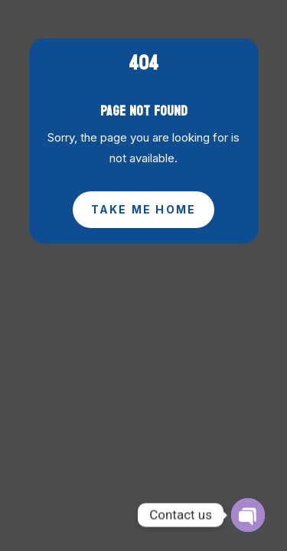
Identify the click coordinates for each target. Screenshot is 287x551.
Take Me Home (144, 209)
